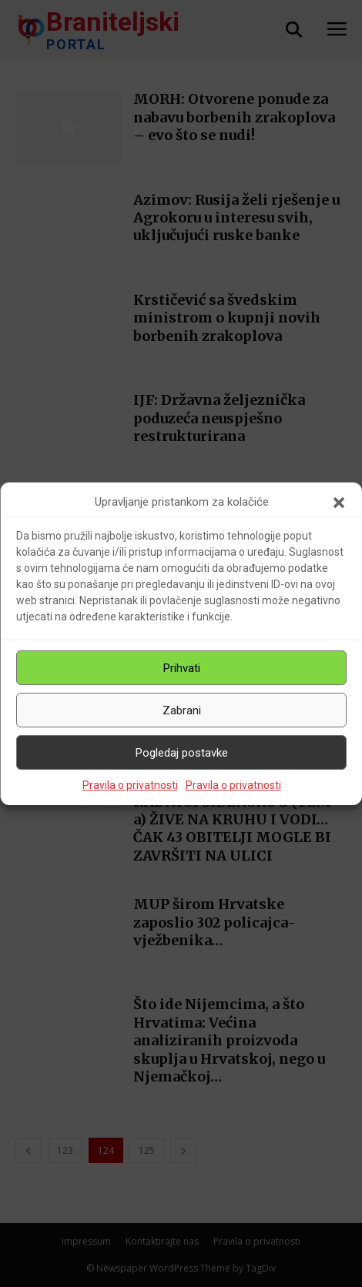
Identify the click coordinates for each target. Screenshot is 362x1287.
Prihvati (181, 668)
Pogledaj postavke (182, 753)
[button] (339, 502)
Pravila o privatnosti (130, 785)
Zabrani (182, 710)
